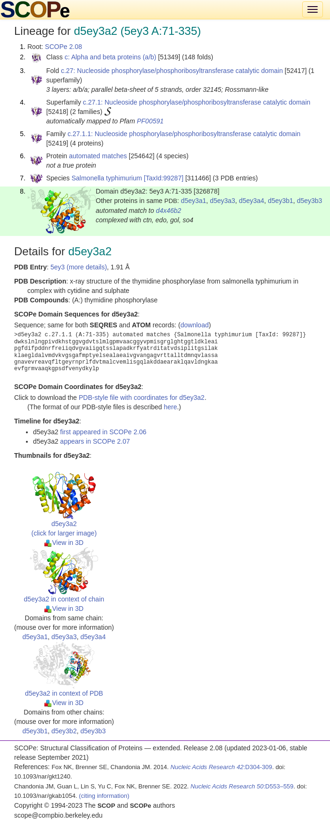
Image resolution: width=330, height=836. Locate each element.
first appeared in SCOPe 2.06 (103, 432)
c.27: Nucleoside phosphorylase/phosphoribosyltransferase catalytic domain (172, 70)
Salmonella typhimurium (107, 178)
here (170, 407)
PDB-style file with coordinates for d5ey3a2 (142, 397)
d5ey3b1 (280, 200)
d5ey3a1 (193, 200)
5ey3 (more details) (78, 267)
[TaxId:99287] (163, 178)
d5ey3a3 (222, 200)
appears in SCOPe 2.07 (95, 441)
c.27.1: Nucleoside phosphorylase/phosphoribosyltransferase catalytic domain (197, 102)
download (195, 325)
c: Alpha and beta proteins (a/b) (111, 57)
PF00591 (150, 121)
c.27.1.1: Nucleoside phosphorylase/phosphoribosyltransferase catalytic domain (183, 134)
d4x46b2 (169, 210)
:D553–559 (242, 786)
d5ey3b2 (64, 731)
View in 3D (63, 542)
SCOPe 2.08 (63, 46)
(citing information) (104, 795)
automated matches (98, 156)
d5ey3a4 (251, 200)
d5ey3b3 (309, 200)
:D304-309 (221, 767)
